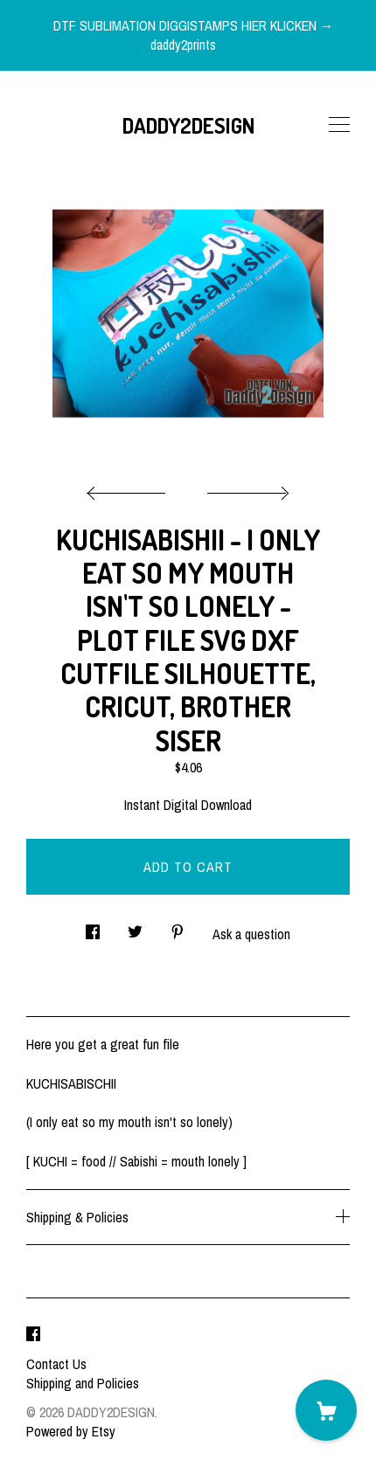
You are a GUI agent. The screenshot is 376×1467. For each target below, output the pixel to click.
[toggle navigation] (339, 125)
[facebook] (33, 1334)
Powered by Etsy (70, 1431)
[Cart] (326, 1410)
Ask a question (251, 934)
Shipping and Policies (82, 1383)
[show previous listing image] (130, 488)
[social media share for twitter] (135, 927)
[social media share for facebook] (93, 927)
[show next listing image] (245, 488)
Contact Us (56, 1364)
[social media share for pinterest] (178, 927)
